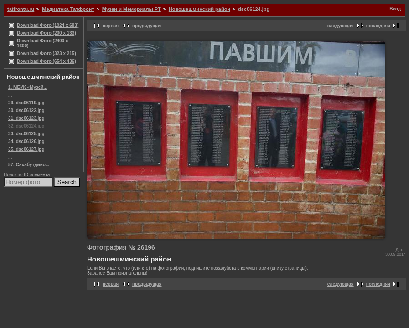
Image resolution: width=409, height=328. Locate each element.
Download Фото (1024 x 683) (47, 25)
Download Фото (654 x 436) (46, 61)
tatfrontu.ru (20, 9)
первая (111, 25)
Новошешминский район (199, 9)
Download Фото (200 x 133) (46, 33)
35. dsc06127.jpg (26, 149)
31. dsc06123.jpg (26, 118)
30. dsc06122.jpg (26, 110)
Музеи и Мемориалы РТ (131, 9)
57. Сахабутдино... (28, 164)
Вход (395, 8)
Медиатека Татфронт (68, 9)
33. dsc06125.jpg (26, 133)
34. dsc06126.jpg (26, 141)
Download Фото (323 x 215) (46, 53)
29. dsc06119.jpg (26, 102)
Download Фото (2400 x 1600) (42, 43)
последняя (378, 25)
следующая (340, 25)
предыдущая (147, 25)
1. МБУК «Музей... (27, 87)
